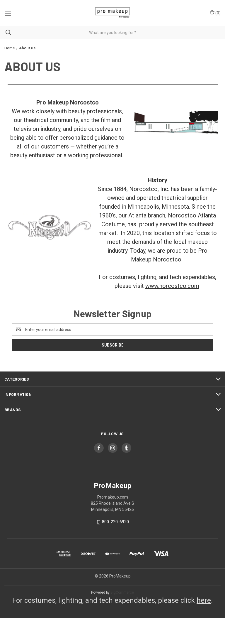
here (204, 600)
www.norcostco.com (172, 285)
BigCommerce (122, 592)
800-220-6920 (115, 521)
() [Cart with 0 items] (215, 12)
